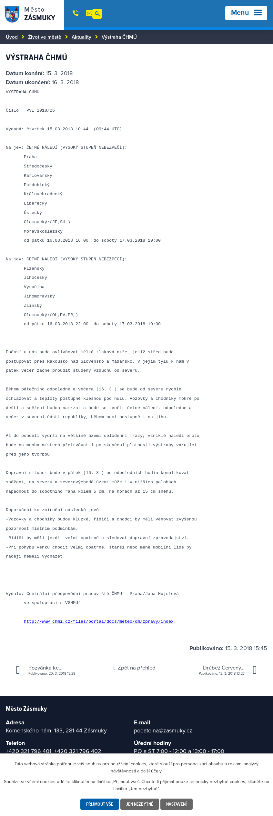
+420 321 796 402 (77, 751)
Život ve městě (44, 36)
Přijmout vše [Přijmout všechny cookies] (99, 804)
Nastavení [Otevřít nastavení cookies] (176, 804)
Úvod (12, 36)
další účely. (151, 771)
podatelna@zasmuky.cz (163, 730)
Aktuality (81, 36)
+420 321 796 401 (28, 751)
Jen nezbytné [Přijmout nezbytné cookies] (139, 804)
